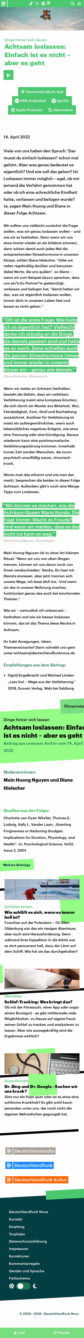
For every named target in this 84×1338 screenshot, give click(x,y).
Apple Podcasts (27, 110)
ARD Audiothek (30, 100)
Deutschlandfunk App (42, 91)
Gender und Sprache (26, 1271)
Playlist (64, 1332)
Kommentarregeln (24, 1263)
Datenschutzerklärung (28, 1241)
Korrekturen (19, 1256)
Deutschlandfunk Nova (28, 1211)
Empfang (16, 1226)
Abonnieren (60, 110)
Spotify (60, 100)
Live (21, 1332)
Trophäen (17, 1234)
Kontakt (15, 1219)
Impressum (18, 1248)
